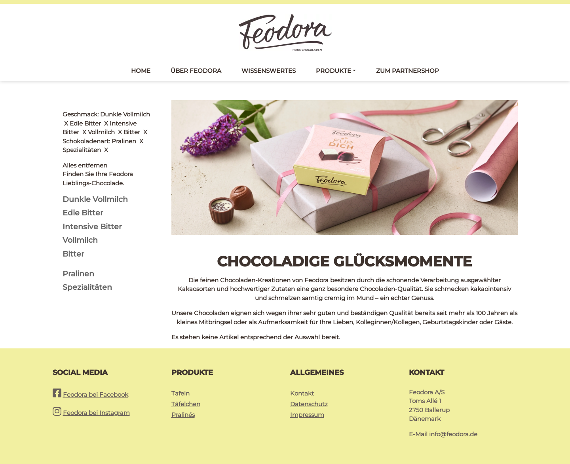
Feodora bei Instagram (96, 412)
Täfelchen (185, 404)
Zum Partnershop (407, 70)
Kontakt (302, 393)
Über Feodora (196, 70)
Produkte (333, 70)
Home (140, 70)
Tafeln (180, 393)
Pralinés (183, 414)
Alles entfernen (85, 114)
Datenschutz (309, 404)
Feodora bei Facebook (95, 394)
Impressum (307, 414)
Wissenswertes (268, 70)
